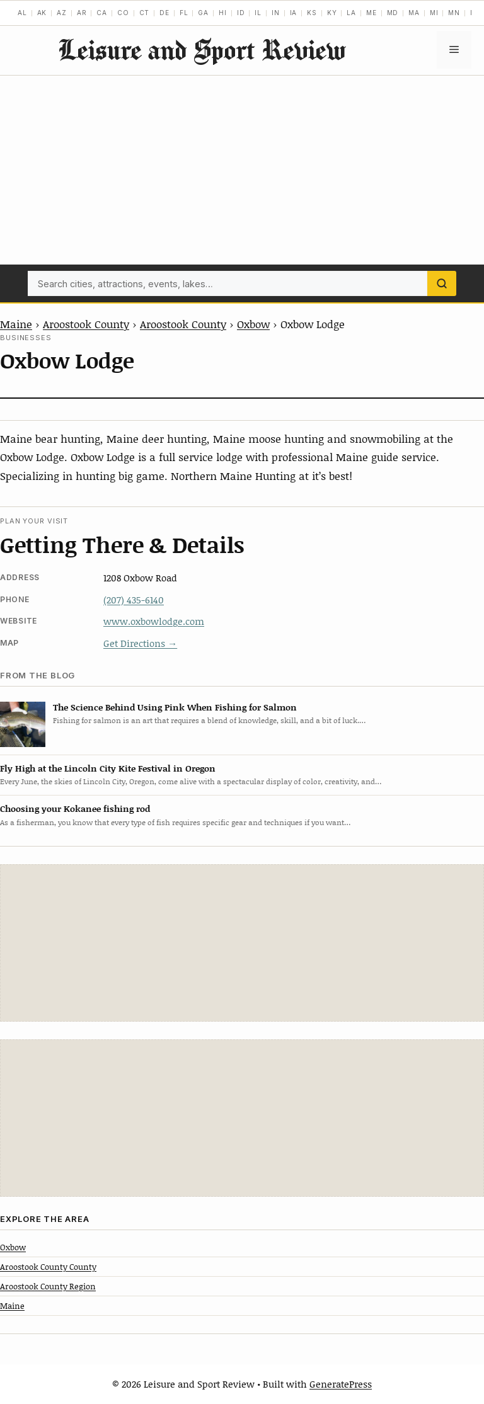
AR (82, 12)
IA (293, 12)
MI (434, 12)
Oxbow (253, 323)
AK (42, 12)
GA (203, 12)
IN (276, 12)
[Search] (441, 283)
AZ (62, 12)
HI (223, 12)
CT (144, 12)
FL (184, 12)
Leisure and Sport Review (201, 49)
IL (258, 12)
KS (312, 12)
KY (332, 12)
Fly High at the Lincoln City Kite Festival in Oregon (108, 768)
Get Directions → (140, 643)
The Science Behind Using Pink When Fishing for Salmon (175, 707)
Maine (16, 323)
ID (241, 12)
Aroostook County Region (48, 1286)
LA (351, 12)
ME (371, 12)
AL (22, 12)
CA (101, 12)
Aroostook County (86, 323)
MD (393, 12)
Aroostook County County (48, 1266)
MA (414, 12)
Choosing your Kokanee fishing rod (75, 808)
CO (123, 12)
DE (164, 12)
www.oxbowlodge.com (153, 621)
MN (454, 12)
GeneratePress (340, 1384)
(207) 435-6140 (133, 600)
